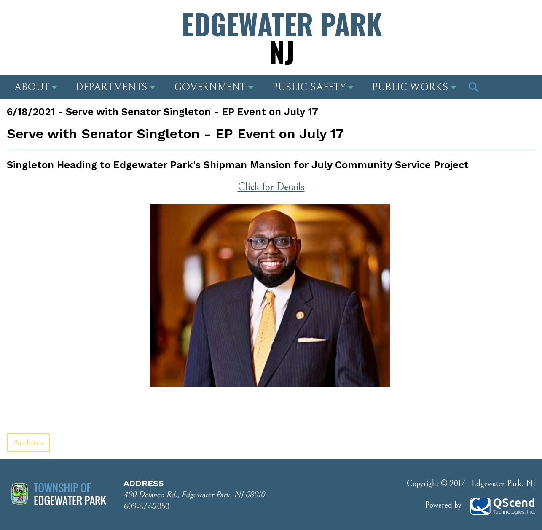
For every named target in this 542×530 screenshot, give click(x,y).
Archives (28, 442)
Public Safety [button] (312, 87)
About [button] (35, 87)
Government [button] (213, 87)
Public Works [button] (414, 87)
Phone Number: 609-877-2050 (464, 27)
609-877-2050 (146, 507)
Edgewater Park (282, 37)
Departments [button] (115, 87)
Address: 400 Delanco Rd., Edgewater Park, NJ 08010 (86, 27)
